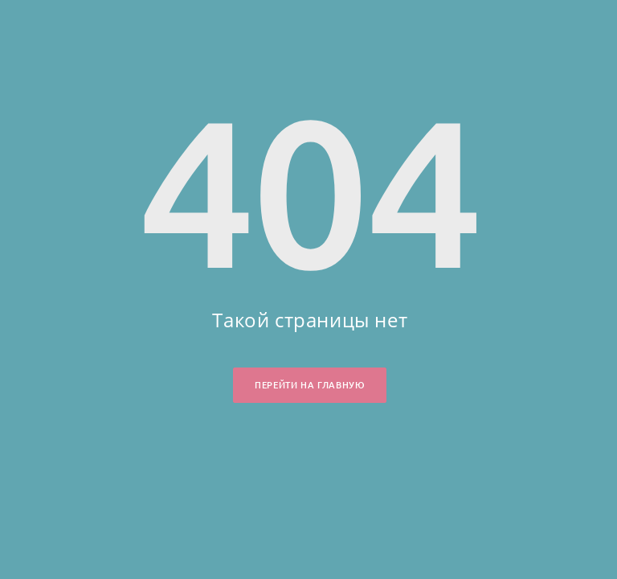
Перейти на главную (310, 385)
